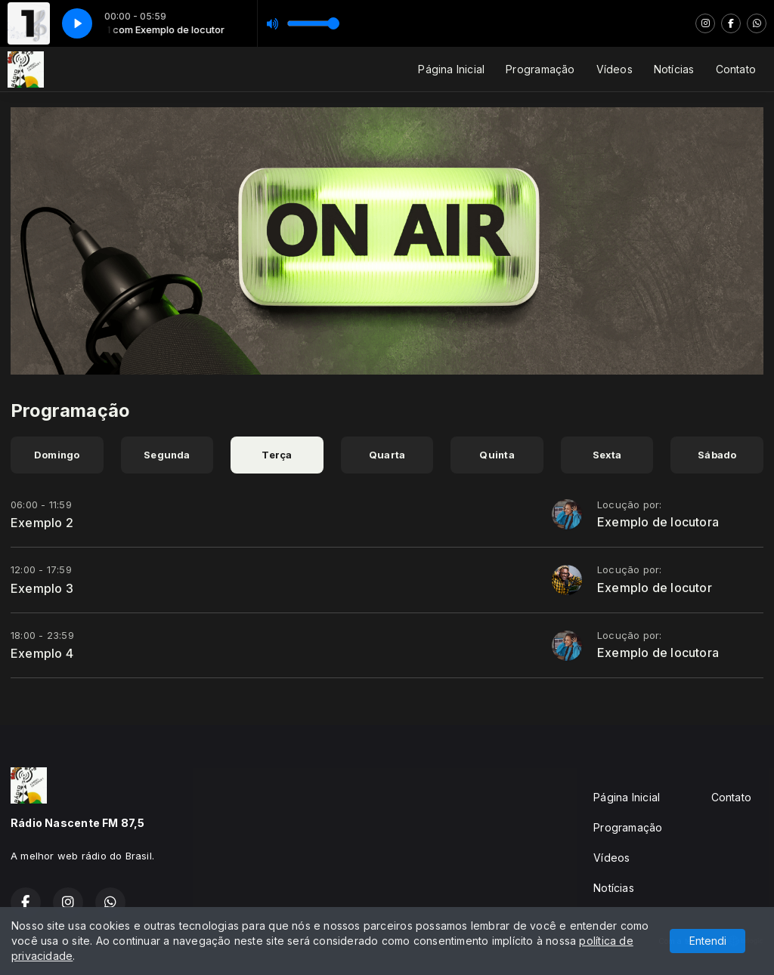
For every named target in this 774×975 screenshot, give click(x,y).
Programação (540, 69)
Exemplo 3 (42, 588)
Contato (736, 69)
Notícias (674, 69)
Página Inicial (451, 69)
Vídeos (614, 69)
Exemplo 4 (42, 653)
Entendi (707, 940)
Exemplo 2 (42, 522)
